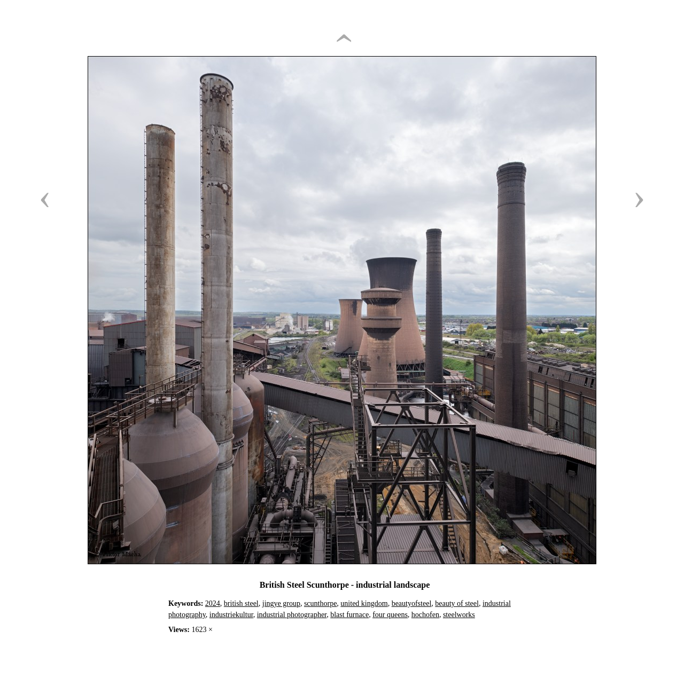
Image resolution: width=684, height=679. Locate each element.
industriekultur (231, 615)
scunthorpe (320, 603)
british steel (241, 603)
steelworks (459, 615)
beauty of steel (457, 603)
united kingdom (363, 603)
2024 (212, 603)
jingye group (281, 603)
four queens (390, 615)
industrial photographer (292, 615)
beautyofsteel (412, 603)
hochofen (425, 615)
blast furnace (349, 615)
